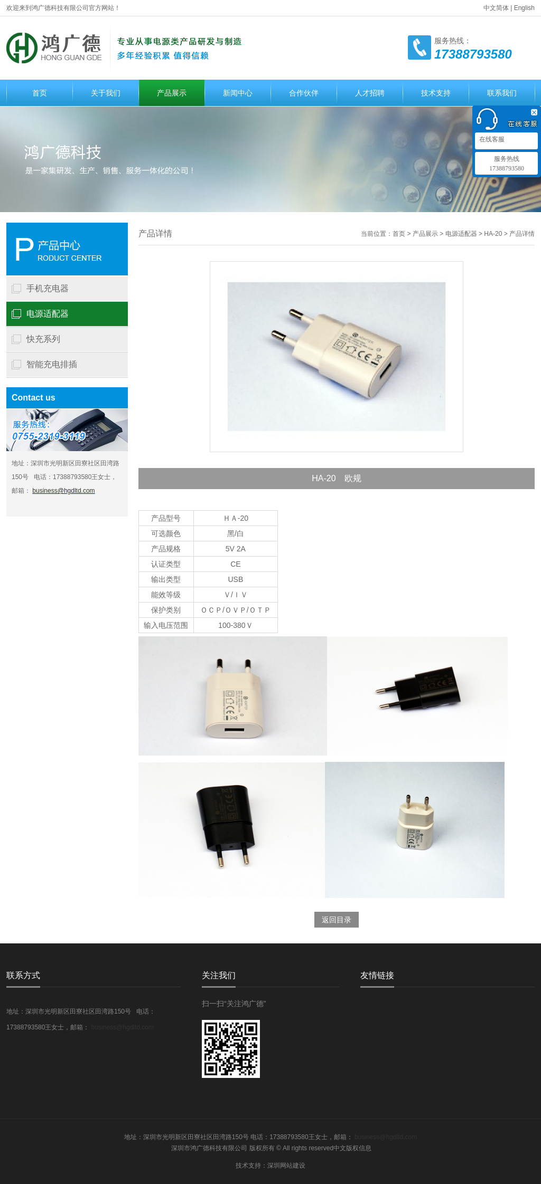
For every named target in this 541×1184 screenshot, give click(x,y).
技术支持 (436, 93)
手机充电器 (47, 288)
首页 (39, 93)
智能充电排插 (51, 364)
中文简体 (496, 8)
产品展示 (171, 93)
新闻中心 (238, 93)
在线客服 (491, 139)
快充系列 (43, 339)
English (524, 8)
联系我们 (502, 93)
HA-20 (493, 233)
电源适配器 (47, 313)
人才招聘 (370, 93)
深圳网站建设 (286, 1165)
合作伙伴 (304, 93)
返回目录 (336, 919)
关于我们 (105, 93)
